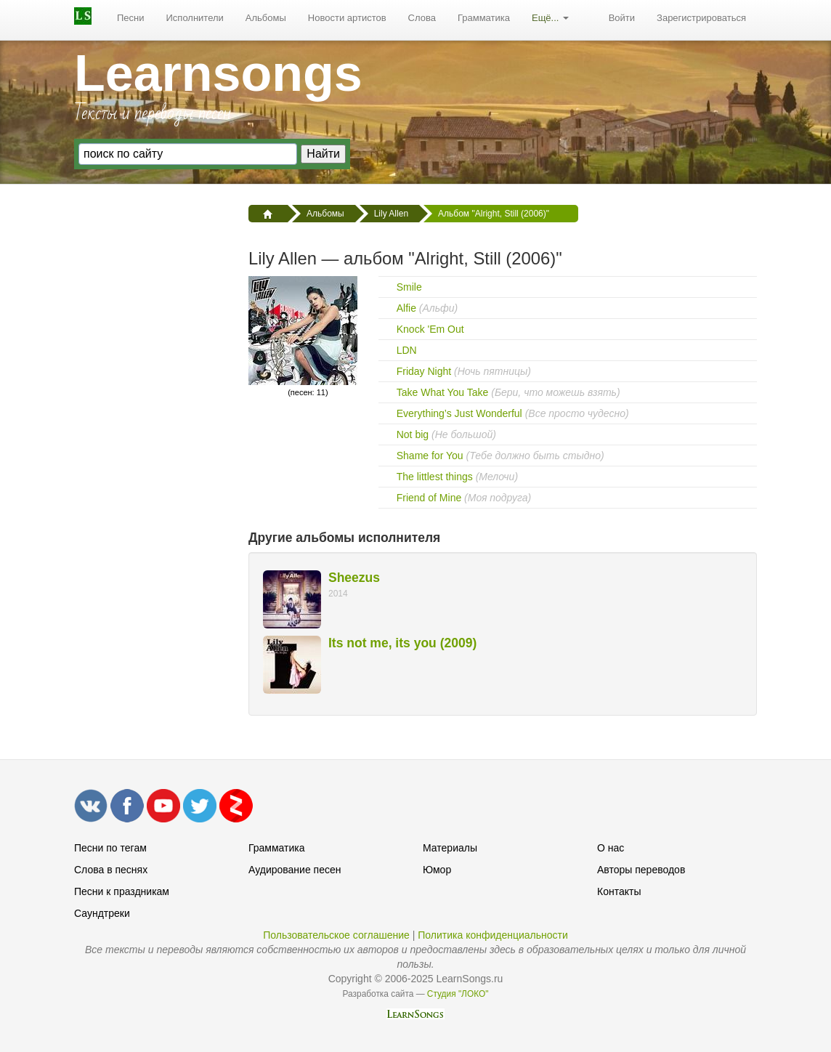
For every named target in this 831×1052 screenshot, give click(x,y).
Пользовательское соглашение (336, 935)
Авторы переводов (641, 869)
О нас (610, 848)
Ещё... (550, 17)
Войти (622, 17)
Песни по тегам (110, 848)
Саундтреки (102, 913)
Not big (413, 434)
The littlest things (435, 476)
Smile (409, 287)
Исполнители (195, 17)
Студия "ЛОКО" (458, 994)
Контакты (619, 891)
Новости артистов (347, 17)
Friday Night (424, 371)
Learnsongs (218, 73)
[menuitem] (130, 18)
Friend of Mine (429, 497)
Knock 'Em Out (430, 329)
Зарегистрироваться (701, 17)
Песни (131, 17)
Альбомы (266, 17)
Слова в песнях (110, 869)
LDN (407, 350)
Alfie (406, 308)
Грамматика (484, 17)
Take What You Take (443, 392)
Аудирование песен (294, 869)
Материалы (450, 848)
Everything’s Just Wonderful (459, 413)
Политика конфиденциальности (493, 935)
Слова (422, 17)
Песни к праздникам (121, 891)
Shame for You (430, 455)
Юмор (437, 869)
